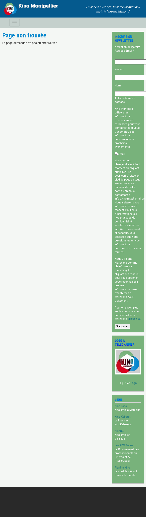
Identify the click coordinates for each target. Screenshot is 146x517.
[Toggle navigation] (14, 22)
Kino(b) (119, 431)
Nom (118, 85)
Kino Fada (121, 406)
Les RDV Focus (124, 445)
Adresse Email (124, 50)
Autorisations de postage (125, 100)
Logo (134, 383)
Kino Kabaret (122, 416)
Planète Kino (122, 467)
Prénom (119, 69)
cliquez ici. (134, 319)
